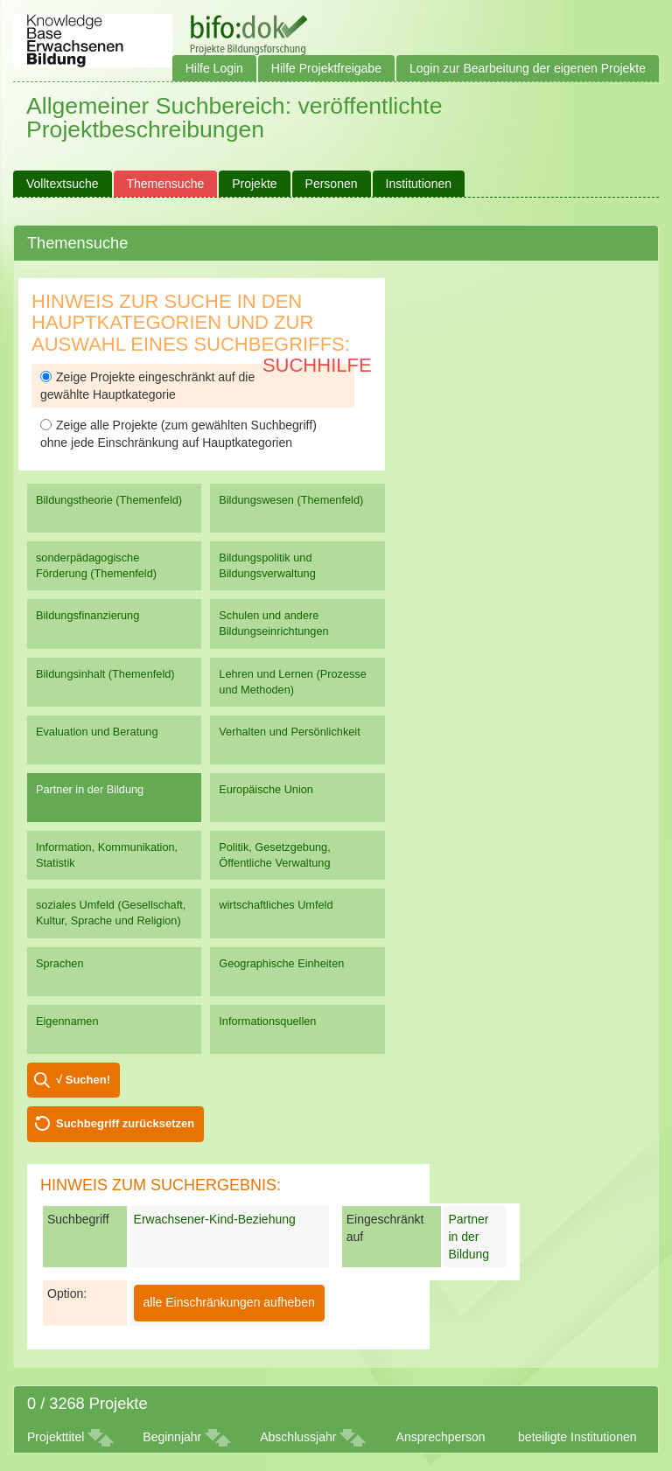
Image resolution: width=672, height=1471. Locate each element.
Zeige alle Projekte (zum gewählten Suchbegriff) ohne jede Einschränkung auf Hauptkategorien (178, 434)
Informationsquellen (267, 1021)
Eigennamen (67, 1021)
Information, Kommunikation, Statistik (107, 854)
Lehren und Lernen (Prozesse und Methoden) (293, 681)
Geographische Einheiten (281, 963)
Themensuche (166, 184)
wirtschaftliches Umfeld (275, 904)
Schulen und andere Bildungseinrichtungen (273, 623)
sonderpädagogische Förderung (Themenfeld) (96, 565)
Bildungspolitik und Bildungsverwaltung (267, 565)
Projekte (254, 184)
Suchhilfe (317, 365)
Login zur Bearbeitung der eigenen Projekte (528, 68)
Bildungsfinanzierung (87, 615)
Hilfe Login (214, 68)
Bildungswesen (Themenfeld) (291, 499)
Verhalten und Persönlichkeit (289, 731)
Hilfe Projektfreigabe (326, 68)
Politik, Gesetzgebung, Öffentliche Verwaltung (274, 854)
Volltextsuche (62, 184)
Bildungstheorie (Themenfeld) (109, 499)
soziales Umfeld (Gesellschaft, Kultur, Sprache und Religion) (111, 912)
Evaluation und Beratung (97, 731)
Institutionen (419, 184)
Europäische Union (266, 789)
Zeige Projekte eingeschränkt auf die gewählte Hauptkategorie (147, 385)
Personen (331, 184)
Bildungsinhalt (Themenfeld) (105, 673)
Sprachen (60, 963)
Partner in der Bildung (90, 789)
